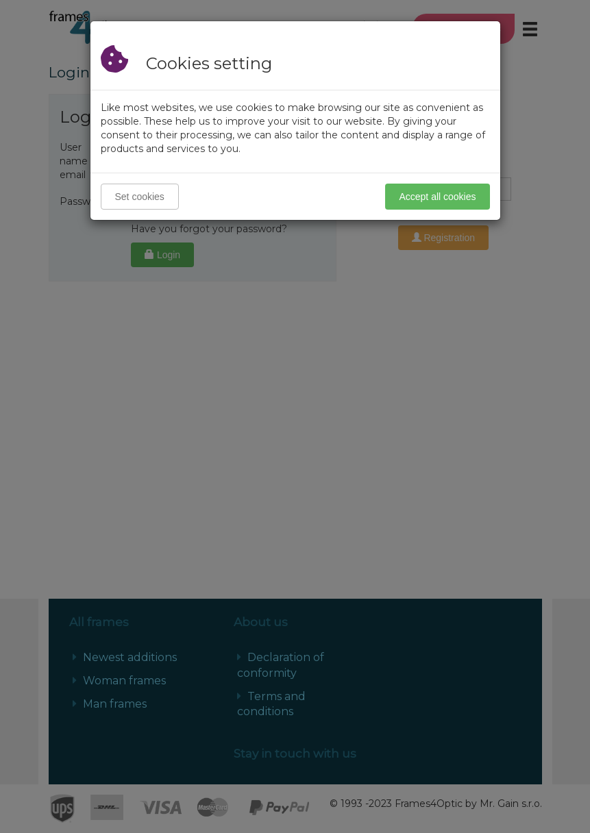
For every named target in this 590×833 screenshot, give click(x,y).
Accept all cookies (437, 196)
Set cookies (139, 196)
